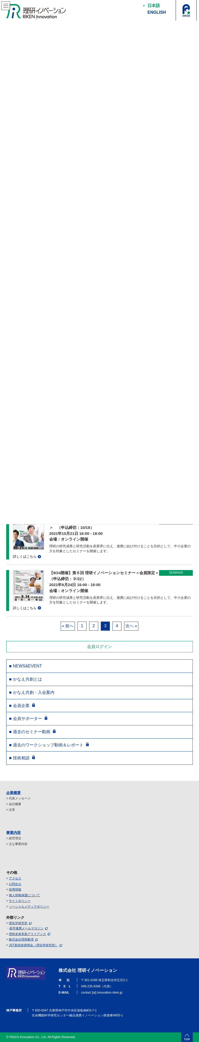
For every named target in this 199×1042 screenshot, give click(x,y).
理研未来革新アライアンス (27, 934)
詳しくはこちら (25, 556)
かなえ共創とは (27, 679)
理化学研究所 (18, 923)
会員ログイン (99, 646)
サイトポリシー (20, 901)
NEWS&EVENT (27, 666)
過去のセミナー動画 (31, 732)
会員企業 (21, 705)
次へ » (131, 626)
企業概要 (13, 793)
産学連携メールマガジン (26, 928)
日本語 (153, 5)
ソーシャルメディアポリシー (29, 906)
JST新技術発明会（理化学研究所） (33, 945)
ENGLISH (156, 12)
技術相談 (21, 758)
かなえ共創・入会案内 (33, 692)
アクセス (15, 878)
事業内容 (13, 832)
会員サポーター (27, 718)
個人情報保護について (24, 895)
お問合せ (15, 884)
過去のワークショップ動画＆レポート (48, 745)
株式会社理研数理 (21, 939)
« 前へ (68, 626)
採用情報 (15, 889)
